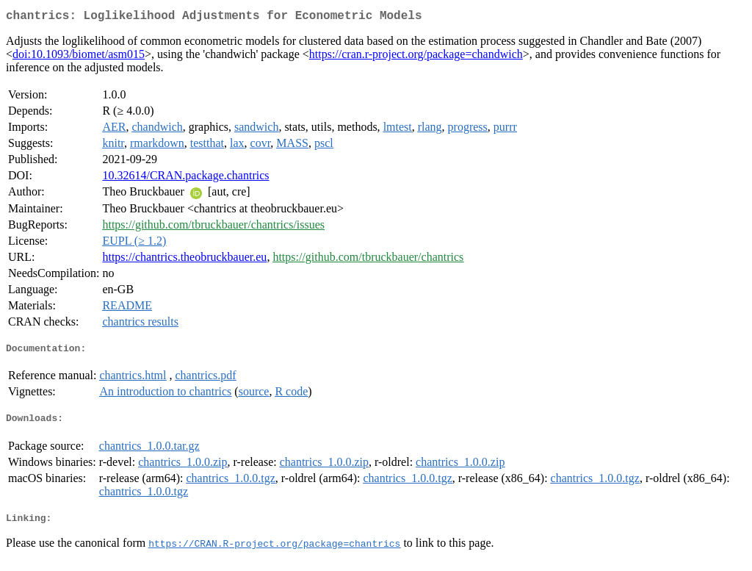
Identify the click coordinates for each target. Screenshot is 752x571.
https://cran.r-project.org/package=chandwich (416, 57)
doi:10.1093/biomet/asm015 (78, 57)
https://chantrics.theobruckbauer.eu (184, 260)
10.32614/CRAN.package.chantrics (185, 178)
